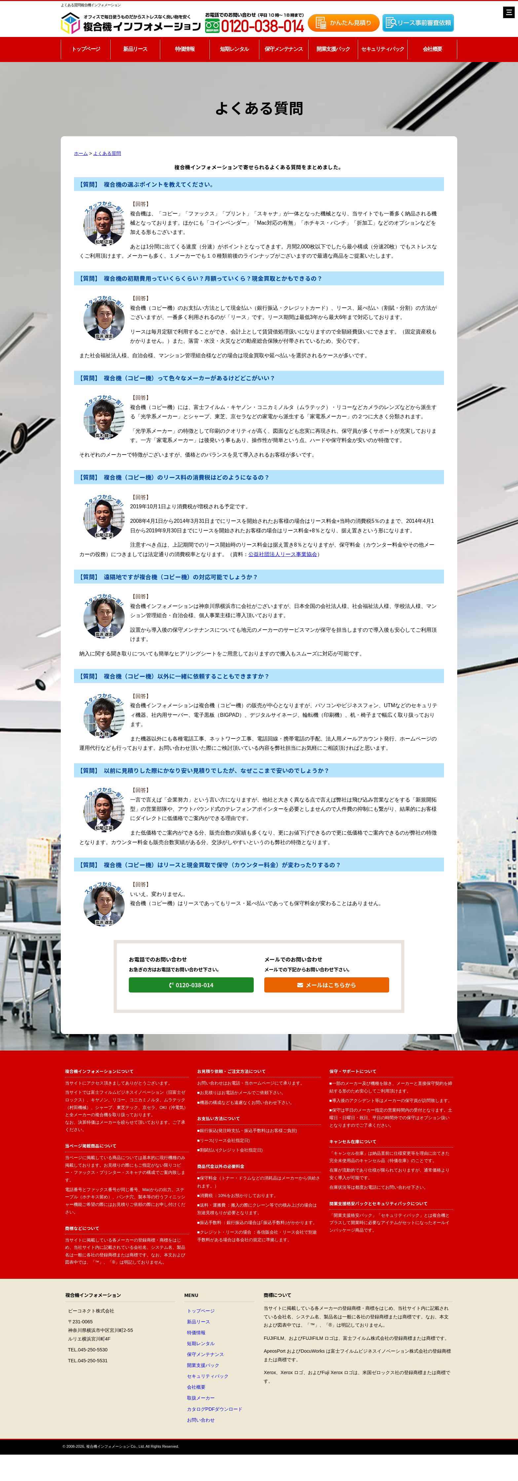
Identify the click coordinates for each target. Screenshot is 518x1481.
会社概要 (432, 49)
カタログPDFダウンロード (215, 1409)
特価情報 (184, 49)
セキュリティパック (382, 49)
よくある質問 (107, 153)
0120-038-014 (191, 985)
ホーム (81, 153)
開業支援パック (333, 49)
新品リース (135, 49)
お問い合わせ (201, 1420)
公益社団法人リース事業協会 (282, 554)
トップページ (85, 49)
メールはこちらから (326, 985)
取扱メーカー (201, 1398)
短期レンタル (234, 49)
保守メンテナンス (284, 49)
